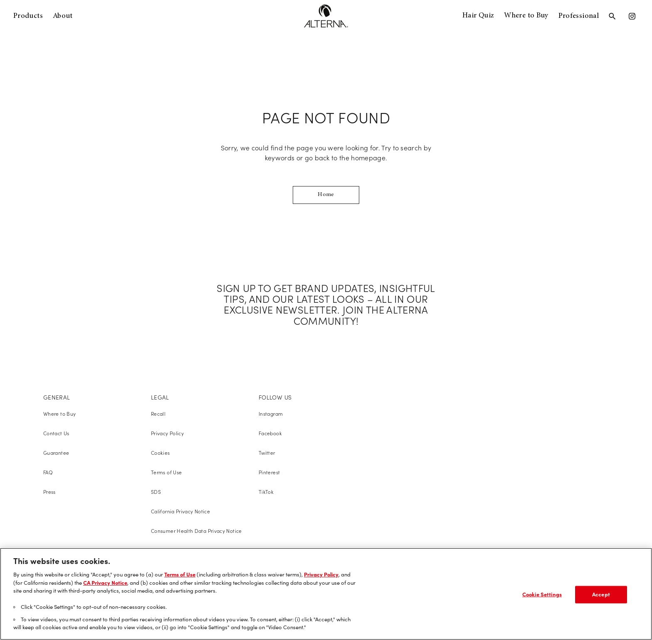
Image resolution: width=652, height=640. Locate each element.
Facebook (270, 433)
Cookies (160, 453)
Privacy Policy (167, 433)
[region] (326, 594)
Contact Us (56, 433)
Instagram (271, 414)
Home (326, 195)
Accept (601, 594)
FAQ (48, 472)
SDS (156, 492)
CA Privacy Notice (105, 582)
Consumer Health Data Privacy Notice (196, 531)
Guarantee (56, 453)
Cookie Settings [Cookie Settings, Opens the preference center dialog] (542, 594)
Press (49, 492)
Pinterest (269, 472)
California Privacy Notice (180, 511)
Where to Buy (526, 16)
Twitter (267, 453)
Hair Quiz (478, 16)
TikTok (266, 492)
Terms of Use (166, 472)
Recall (158, 414)
